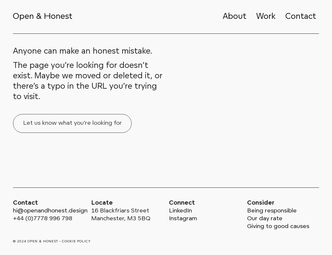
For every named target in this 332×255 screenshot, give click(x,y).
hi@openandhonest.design (50, 211)
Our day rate (264, 219)
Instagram (183, 219)
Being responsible (272, 211)
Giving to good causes (278, 226)
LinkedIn (180, 211)
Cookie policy (76, 241)
